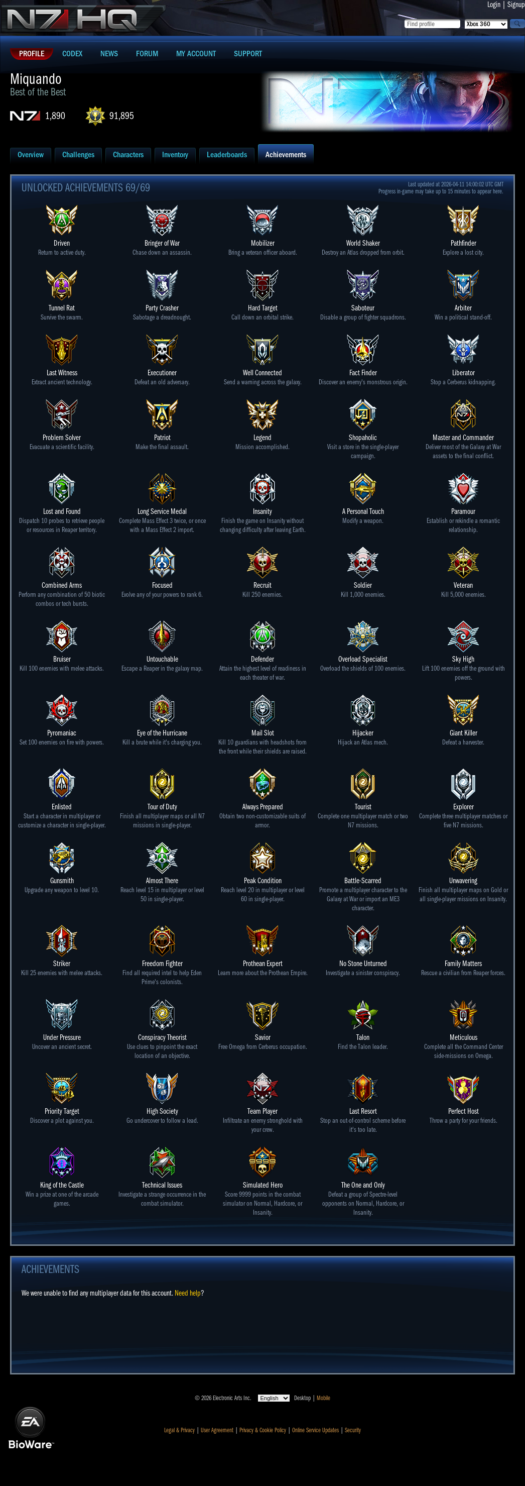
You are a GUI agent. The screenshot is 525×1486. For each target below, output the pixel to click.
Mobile (323, 1398)
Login (493, 4)
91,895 (121, 116)
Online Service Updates (315, 1430)
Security (353, 1430)
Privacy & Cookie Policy (262, 1430)
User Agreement (217, 1430)
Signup (516, 4)
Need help (188, 1293)
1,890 (55, 116)
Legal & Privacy (179, 1430)
